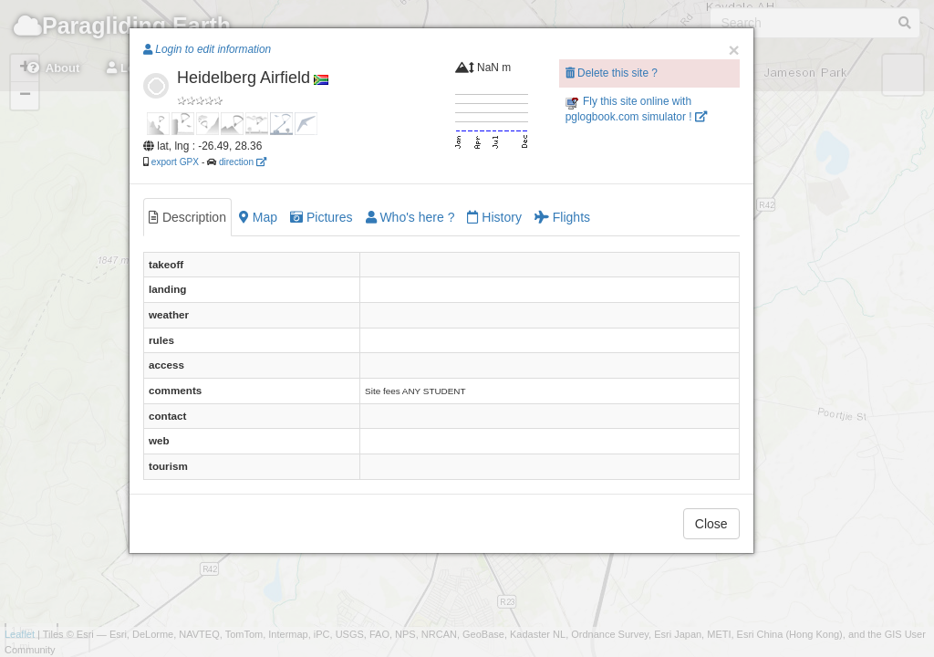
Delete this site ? (612, 73)
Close (711, 523)
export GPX (175, 162)
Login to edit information (207, 49)
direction (242, 162)
